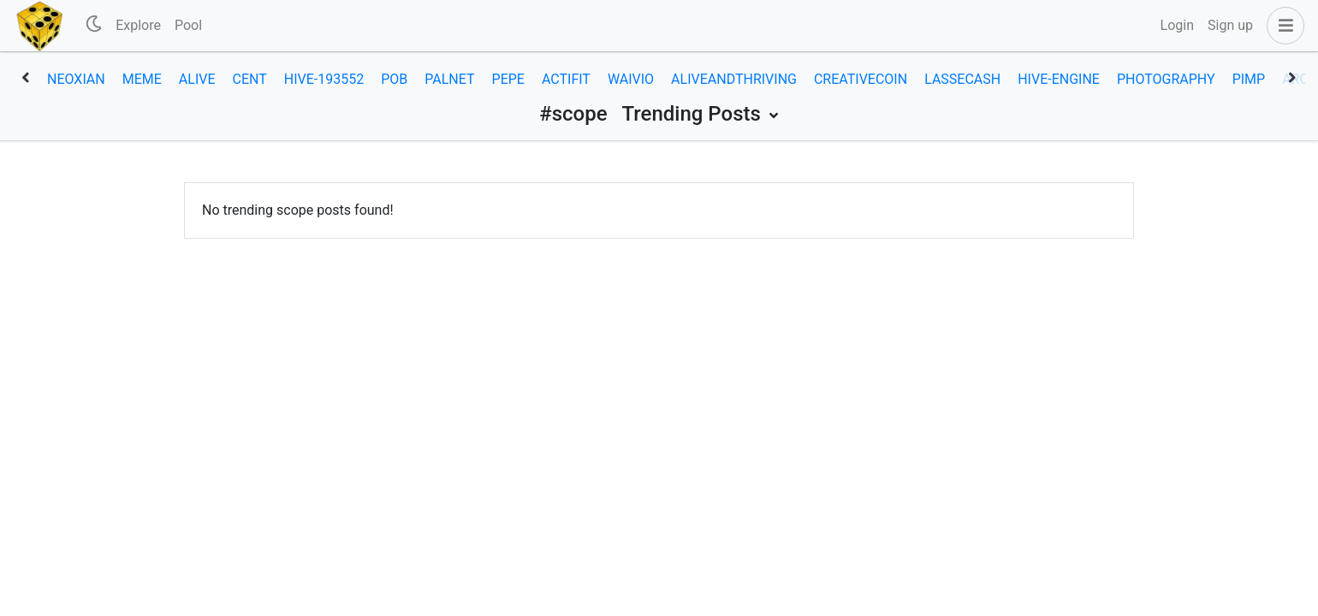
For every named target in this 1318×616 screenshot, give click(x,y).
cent (250, 79)
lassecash (962, 79)
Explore (138, 25)
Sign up (1230, 25)
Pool (188, 25)
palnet (449, 79)
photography (1166, 79)
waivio (631, 79)
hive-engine (1059, 79)
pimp (1249, 79)
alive (197, 79)
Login (1177, 25)
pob (394, 79)
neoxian (76, 79)
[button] (1282, 25)
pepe (508, 79)
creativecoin (860, 79)
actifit (566, 79)
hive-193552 (324, 79)
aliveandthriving (734, 79)
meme (142, 79)
